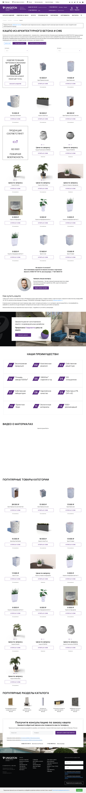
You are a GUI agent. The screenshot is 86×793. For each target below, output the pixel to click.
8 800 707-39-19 (32, 7)
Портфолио (54, 15)
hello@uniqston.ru (53, 10)
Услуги (33, 15)
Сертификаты (65, 15)
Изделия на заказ (22, 15)
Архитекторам (49, 2)
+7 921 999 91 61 (32, 10)
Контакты (75, 15)
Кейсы (57, 2)
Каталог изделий (8, 15)
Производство (43, 15)
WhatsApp (61, 7)
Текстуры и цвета (19, 43)
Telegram (65, 7)
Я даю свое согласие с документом (22, 738)
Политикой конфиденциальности (60, 790)
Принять (79, 790)
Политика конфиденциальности (7, 772)
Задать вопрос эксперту (41, 288)
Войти (72, 10)
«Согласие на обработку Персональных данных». (30, 738)
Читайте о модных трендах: (37, 43)
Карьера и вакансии (52, 763)
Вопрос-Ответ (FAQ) (52, 766)
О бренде (6, 2)
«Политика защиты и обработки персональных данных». (31, 740)
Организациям (39, 2)
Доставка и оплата (18, 2)
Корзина (77, 10)
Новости (49, 764)
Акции (29, 2)
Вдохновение (50, 761)
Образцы (49, 771)
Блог (48, 768)
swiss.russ (7, 43)
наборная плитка (16, 25)
